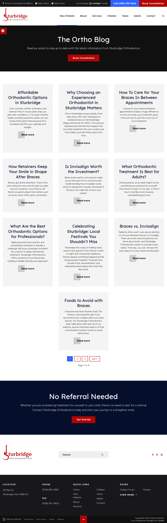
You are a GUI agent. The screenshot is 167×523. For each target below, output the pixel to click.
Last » (94, 359)
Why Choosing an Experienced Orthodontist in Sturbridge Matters (83, 100)
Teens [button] (125, 15)
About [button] (83, 15)
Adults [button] (137, 15)
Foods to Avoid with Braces (83, 303)
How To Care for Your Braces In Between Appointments (139, 97)
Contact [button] (150, 15)
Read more (27, 134)
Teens (100, 494)
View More (127, 495)
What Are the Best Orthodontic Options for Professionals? (27, 231)
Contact (101, 503)
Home (76, 489)
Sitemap (60, 519)
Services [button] (97, 15)
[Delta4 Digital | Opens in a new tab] (12, 519)
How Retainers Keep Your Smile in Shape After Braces (27, 171)
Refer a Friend (59, 3)
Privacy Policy (41, 519)
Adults (100, 498)
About (76, 502)
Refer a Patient (43, 3)
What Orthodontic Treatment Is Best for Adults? (139, 171)
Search (51, 519)
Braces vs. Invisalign (139, 226)
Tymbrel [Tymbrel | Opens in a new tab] (161, 521)
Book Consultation (153, 3)
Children (101, 489)
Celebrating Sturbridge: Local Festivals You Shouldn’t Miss (83, 234)
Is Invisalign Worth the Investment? (83, 169)
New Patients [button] (67, 15)
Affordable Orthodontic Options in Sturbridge (27, 97)
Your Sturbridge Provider (92, 3)
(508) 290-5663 (50, 489)
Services (77, 506)
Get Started (83, 419)
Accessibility (28, 519)
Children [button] (111, 15)
